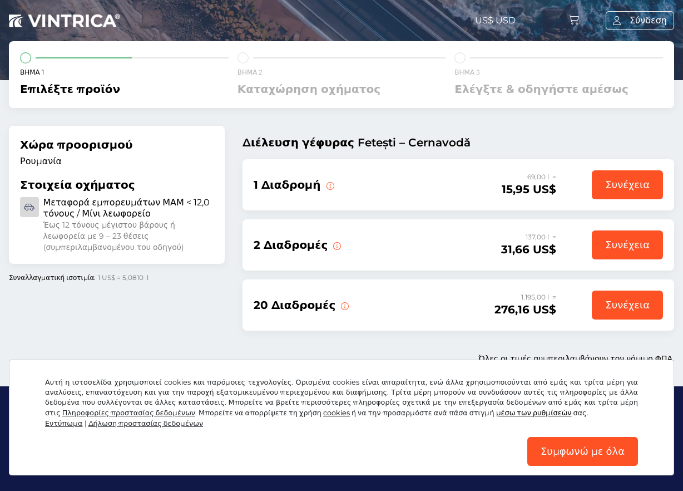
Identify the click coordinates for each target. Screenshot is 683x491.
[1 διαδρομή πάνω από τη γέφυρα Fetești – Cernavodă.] (329, 185)
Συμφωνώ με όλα (583, 451)
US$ (495, 20)
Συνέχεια (627, 185)
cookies (336, 413)
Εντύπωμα (64, 423)
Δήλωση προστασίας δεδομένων (146, 423)
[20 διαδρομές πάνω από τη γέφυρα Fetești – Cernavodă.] (344, 305)
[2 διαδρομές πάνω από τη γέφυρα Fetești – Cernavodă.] (336, 245)
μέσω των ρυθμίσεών (534, 413)
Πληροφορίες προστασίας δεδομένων (128, 413)
